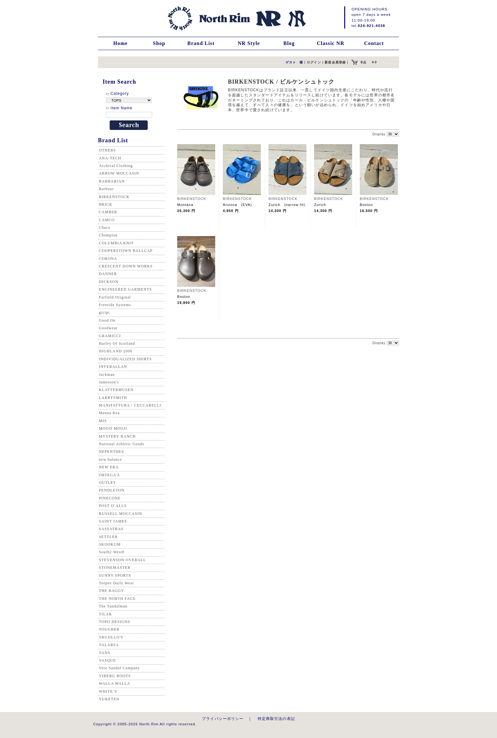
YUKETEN (109, 699)
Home (120, 43)
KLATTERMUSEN (116, 390)
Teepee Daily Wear (116, 583)
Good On (107, 320)
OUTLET (107, 482)
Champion (108, 235)
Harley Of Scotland (117, 343)
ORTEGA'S (109, 475)
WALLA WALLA (114, 683)
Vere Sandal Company (119, 668)
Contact (374, 43)
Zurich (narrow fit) (286, 205)
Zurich (322, 205)
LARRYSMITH (113, 397)
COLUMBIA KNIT (116, 243)
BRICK (105, 204)
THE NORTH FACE (117, 598)
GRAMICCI (110, 336)
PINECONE (110, 498)
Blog (289, 43)
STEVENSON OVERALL (122, 560)
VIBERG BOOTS (115, 676)
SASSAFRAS (111, 529)
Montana (185, 205)
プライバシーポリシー (223, 718)
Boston (368, 205)
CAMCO (107, 220)
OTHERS (107, 150)
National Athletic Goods (121, 444)
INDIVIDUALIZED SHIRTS (125, 359)
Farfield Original (115, 297)
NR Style (249, 43)
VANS (104, 653)
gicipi (104, 312)
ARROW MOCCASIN (119, 173)
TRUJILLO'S (111, 637)
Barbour (106, 189)
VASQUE (107, 660)
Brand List (201, 43)
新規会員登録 (335, 62)
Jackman (107, 374)
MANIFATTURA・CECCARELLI (130, 405)
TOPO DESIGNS (114, 621)
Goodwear (108, 328)
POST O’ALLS (113, 506)
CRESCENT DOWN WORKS (126, 266)
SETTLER (108, 537)
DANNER (108, 274)
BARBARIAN (112, 181)
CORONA (108, 258)
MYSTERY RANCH (117, 436)
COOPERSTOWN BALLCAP (126, 250)
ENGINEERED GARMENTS (125, 289)
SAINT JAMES (113, 521)
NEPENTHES (111, 451)
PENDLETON (112, 490)
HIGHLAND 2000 (115, 351)
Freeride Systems (115, 305)
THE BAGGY (111, 590)
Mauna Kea (109, 413)
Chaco (104, 227)
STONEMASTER (115, 567)
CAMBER (108, 212)
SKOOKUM (110, 544)
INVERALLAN (113, 366)
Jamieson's (109, 382)
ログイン (314, 62)
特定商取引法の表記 (276, 718)
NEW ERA (109, 467)
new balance (110, 459)
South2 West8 (111, 552)
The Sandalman (113, 606)
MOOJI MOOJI (113, 428)
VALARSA (109, 645)
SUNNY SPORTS (115, 575)
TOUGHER (109, 629)
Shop (159, 43)
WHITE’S (108, 691)
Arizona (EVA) (237, 205)
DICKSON (108, 281)
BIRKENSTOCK (114, 197)
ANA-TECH (110, 158)
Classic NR (331, 43)
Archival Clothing (116, 166)
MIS (103, 421)
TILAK (105, 614)
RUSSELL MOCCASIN (120, 513)
